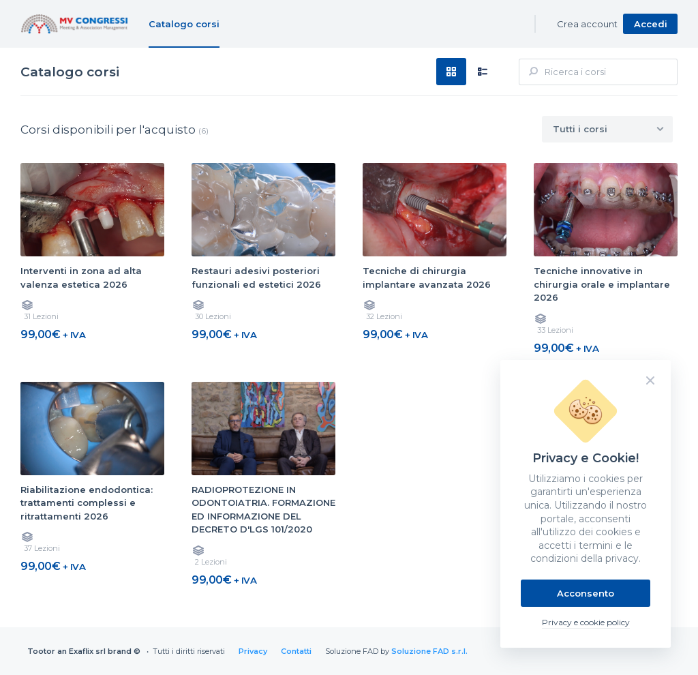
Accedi (650, 23)
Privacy (253, 651)
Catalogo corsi (184, 23)
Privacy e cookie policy (586, 622)
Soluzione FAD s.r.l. (429, 651)
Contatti (296, 651)
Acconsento (585, 593)
